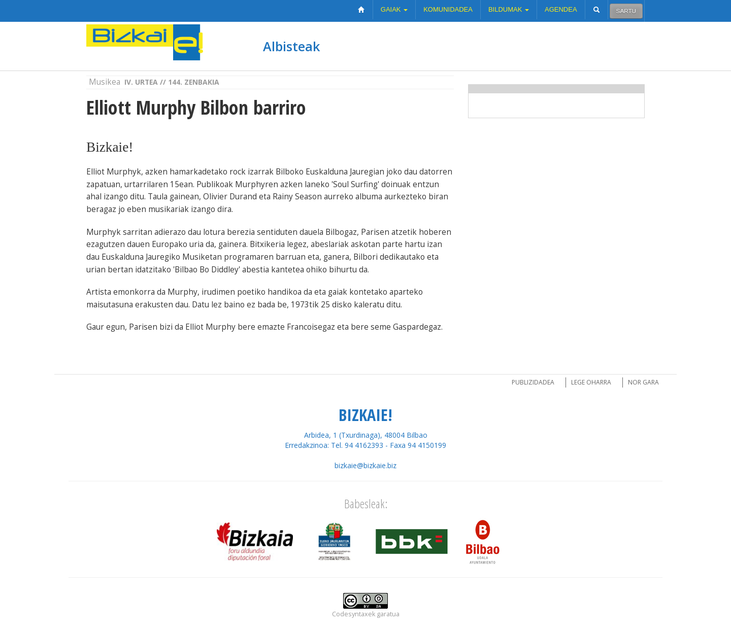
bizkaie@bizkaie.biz (365, 465)
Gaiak (394, 9)
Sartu (626, 11)
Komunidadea (448, 9)
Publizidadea (533, 382)
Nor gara (643, 382)
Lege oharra (591, 382)
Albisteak (291, 46)
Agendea (561, 9)
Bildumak (508, 9)
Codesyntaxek (353, 614)
